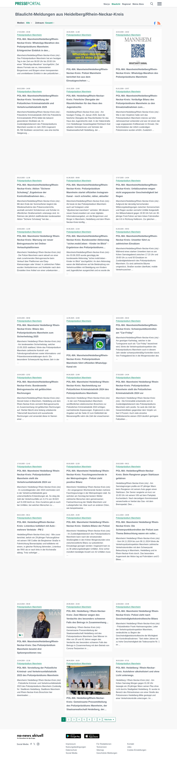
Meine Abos (138, 4)
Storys (107, 4)
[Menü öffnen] (159, 4)
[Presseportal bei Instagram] (37, 744)
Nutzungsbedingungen (76, 747)
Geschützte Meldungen (106, 753)
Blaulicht (116, 4)
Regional (126, 4)
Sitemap (100, 750)
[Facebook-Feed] (155, 23)
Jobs (129, 747)
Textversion (101, 747)
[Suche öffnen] (151, 4)
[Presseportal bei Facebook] (30, 744)
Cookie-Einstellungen (136, 750)
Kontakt (130, 744)
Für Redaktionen (103, 744)
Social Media (71, 753)
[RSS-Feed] (158, 23)
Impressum (71, 744)
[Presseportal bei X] (33, 744)
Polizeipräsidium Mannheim (29, 35)
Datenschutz (71, 750)
